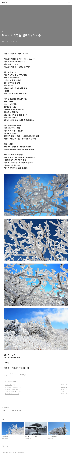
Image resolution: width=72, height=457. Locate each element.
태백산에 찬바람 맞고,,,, (11, 391)
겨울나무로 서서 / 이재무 (12, 387)
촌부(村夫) (5, 2)
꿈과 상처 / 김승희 (10, 389)
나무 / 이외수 (8, 385)
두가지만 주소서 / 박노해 (12, 394)
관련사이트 (5, 446)
